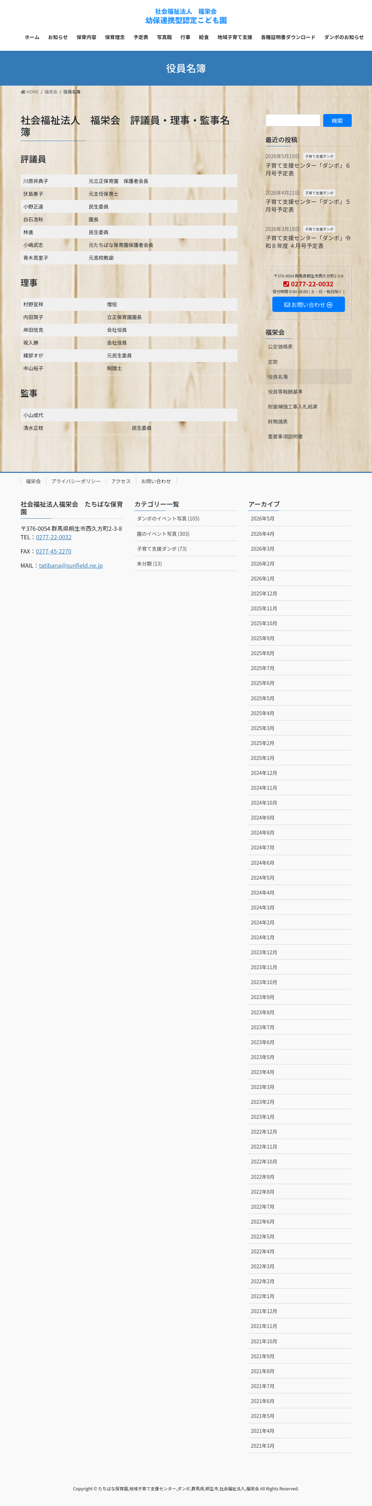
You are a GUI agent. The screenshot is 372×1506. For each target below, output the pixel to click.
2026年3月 (262, 548)
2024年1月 (262, 937)
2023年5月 (262, 1056)
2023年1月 (262, 1116)
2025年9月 (262, 638)
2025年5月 (262, 698)
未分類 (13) (149, 563)
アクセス (121, 481)
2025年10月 (264, 623)
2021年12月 (264, 1311)
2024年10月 (264, 802)
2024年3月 (262, 907)
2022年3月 (262, 1266)
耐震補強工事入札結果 (293, 406)
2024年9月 (262, 817)
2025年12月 (264, 593)
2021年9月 (262, 1356)
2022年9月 (262, 1176)
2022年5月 (262, 1236)
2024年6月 (262, 862)
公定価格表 (280, 346)
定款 (273, 361)
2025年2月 (262, 742)
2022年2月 (262, 1281)
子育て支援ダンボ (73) (162, 548)
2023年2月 (262, 1101)
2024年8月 (262, 832)
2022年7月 (262, 1206)
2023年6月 (262, 1042)
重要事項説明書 (285, 436)
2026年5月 (262, 518)
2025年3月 (262, 728)
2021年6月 (262, 1400)
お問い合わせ (156, 481)
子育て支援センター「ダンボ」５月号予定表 (308, 205)
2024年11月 (264, 787)
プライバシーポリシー (76, 481)
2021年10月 (264, 1341)
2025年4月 (262, 713)
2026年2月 (262, 563)
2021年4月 (262, 1430)
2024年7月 (262, 847)
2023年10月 (264, 982)
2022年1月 (262, 1296)
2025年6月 (262, 682)
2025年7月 (262, 667)
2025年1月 (262, 757)
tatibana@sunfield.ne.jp (71, 565)
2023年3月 (262, 1086)
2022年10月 (264, 1161)
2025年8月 (262, 653)
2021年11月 (264, 1325)
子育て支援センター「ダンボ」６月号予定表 (308, 169)
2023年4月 (262, 1071)
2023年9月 (262, 996)
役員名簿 (278, 376)
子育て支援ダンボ (319, 156)
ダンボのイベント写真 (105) (168, 518)
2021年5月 (262, 1415)
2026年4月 (262, 533)
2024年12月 (264, 772)
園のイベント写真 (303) (163, 533)
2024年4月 (262, 892)
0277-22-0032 (54, 537)
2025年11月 (264, 608)
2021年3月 (262, 1445)
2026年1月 (262, 578)
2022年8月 (262, 1191)
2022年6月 (262, 1221)
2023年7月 (262, 1027)
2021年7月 (262, 1385)
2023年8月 (262, 1012)
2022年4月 (262, 1251)
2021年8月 (262, 1371)
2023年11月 (264, 967)
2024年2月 (262, 922)
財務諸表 (278, 421)
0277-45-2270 (54, 551)
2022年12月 (264, 1131)
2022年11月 (264, 1146)
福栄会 (275, 331)
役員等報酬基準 (285, 391)
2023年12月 (264, 952)
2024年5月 (262, 877)
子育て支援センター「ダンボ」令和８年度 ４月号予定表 (308, 241)
